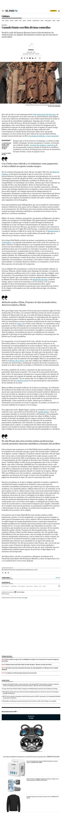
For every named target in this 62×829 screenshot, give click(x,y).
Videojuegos (48, 20)
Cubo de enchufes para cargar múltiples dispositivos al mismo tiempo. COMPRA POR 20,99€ (42, 761)
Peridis (31, 50)
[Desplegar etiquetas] (59, 586)
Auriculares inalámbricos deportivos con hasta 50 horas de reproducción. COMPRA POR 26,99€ (31, 756)
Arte (20, 20)
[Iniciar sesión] (59, 10)
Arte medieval (21, 586)
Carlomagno (6, 242)
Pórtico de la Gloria (17, 361)
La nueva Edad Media (6, 154)
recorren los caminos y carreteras (42, 145)
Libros (16, 20)
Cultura (6, 16)
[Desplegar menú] (3, 10)
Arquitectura (35, 20)
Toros (53, 20)
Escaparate (31, 717)
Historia (29, 20)
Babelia (58, 20)
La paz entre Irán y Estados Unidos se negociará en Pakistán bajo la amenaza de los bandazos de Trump (30, 688)
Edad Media (14, 586)
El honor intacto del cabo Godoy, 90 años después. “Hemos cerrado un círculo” (28, 664)
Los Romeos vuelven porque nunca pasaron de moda (21, 673)
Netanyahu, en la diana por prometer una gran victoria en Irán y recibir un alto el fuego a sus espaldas (29, 701)
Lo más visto (5, 680)
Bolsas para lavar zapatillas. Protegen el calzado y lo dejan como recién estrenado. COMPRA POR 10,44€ (43, 779)
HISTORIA (4, 25)
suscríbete (53, 10)
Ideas (44, 586)
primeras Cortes (22, 381)
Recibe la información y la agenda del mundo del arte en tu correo (21, 569)
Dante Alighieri (5, 586)
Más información (6, 593)
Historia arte (29, 586)
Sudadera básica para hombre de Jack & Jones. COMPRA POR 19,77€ (42, 797)
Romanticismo (53, 231)
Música (7, 20)
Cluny (19, 324)
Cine (3, 20)
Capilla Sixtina (43, 412)
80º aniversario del (45, 114)
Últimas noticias (7, 656)
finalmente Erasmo (40, 280)
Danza (24, 20)
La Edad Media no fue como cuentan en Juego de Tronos (6, 146)
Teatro (11, 20)
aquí (26, 597)
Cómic (42, 20)
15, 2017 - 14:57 (31, 52)
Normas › (58, 577)
